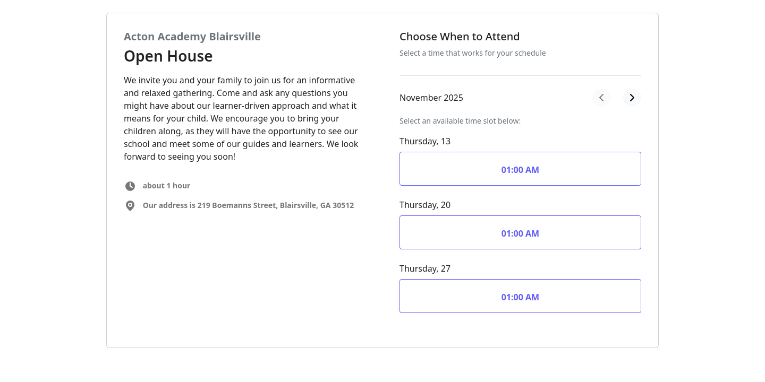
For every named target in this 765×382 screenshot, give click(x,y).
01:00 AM (520, 170)
